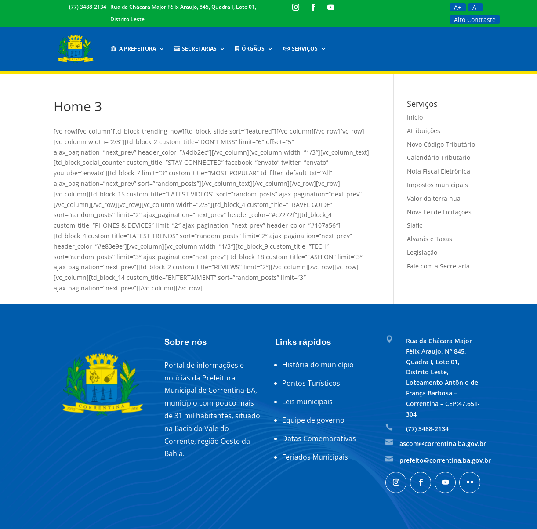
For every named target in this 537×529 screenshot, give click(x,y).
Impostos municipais (437, 185)
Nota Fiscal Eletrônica (438, 171)
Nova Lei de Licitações (439, 212)
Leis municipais (307, 401)
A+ (457, 7)
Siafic (414, 225)
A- (475, 7)
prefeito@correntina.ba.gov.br (445, 460)
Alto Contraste (475, 19)
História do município (318, 365)
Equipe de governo (313, 420)
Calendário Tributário (438, 157)
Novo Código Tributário (441, 144)
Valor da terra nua (434, 198)
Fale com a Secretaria (438, 266)
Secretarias (195, 48)
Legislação (422, 252)
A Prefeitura (133, 48)
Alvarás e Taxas (429, 239)
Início (415, 117)
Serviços (300, 48)
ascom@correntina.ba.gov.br (442, 443)
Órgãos (250, 48)
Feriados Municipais (315, 457)
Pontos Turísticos (311, 383)
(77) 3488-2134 (87, 7)
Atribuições (423, 131)
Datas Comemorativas (319, 438)
